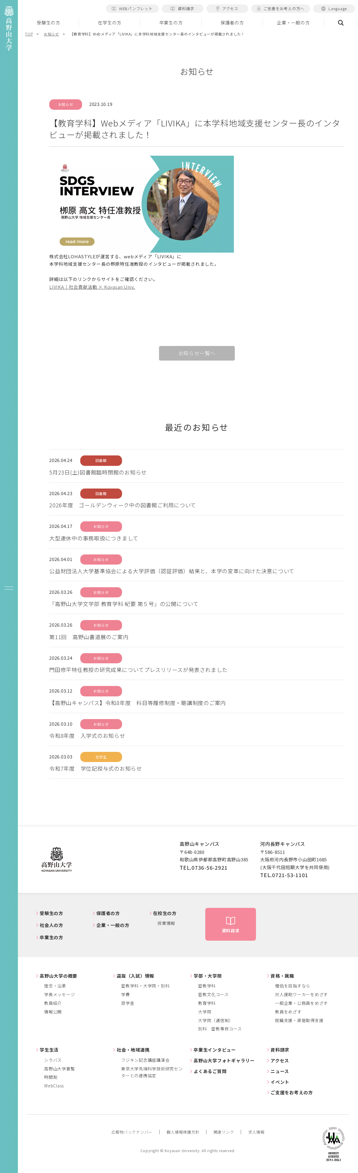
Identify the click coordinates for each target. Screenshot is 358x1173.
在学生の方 (109, 22)
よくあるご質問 (210, 1071)
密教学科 (207, 986)
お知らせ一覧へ (197, 353)
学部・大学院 (208, 976)
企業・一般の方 (293, 22)
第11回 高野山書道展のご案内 (88, 637)
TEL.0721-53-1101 (284, 875)
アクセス (227, 8)
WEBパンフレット (132, 8)
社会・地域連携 (133, 1050)
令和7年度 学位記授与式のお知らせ (95, 768)
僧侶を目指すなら (292, 986)
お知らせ (51, 33)
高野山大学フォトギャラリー (224, 1060)
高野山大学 (56, 860)
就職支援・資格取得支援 (299, 1020)
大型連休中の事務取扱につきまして (93, 538)
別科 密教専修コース (220, 1029)
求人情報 (256, 1132)
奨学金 (127, 1003)
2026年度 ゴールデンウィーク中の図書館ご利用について (122, 505)
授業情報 (166, 923)
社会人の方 (51, 925)
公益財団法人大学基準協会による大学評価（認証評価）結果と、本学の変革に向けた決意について (171, 571)
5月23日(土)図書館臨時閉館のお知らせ (98, 472)
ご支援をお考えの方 (292, 1092)
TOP (29, 33)
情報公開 (53, 1012)
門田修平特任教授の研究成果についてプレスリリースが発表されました (138, 669)
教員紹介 (53, 1003)
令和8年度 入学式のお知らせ (87, 735)
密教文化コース (213, 994)
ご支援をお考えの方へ (280, 8)
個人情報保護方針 (182, 1132)
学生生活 (49, 1050)
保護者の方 (232, 22)
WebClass (54, 1086)
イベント (280, 1082)
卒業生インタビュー (215, 1050)
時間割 (50, 1077)
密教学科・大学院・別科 (145, 986)
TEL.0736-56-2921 (204, 867)
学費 (125, 994)
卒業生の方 (171, 22)
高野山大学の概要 (58, 976)
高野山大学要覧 (59, 1069)
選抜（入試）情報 (135, 976)
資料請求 (182, 8)
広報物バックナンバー (132, 1132)
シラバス (53, 1060)
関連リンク (224, 1132)
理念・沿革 (55, 986)
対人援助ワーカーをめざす (301, 994)
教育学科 (207, 1003)
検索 (341, 23)
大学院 (204, 1012)
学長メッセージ (59, 994)
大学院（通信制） (215, 1020)
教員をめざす (288, 1012)
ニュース (280, 1071)
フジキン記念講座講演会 (145, 1060)
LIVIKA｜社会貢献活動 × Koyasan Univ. (92, 287)
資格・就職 (282, 976)
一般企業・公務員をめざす (301, 1003)
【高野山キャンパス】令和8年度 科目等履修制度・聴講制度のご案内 (137, 703)
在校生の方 (165, 913)
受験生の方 (48, 22)
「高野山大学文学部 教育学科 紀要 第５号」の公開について (124, 604)
